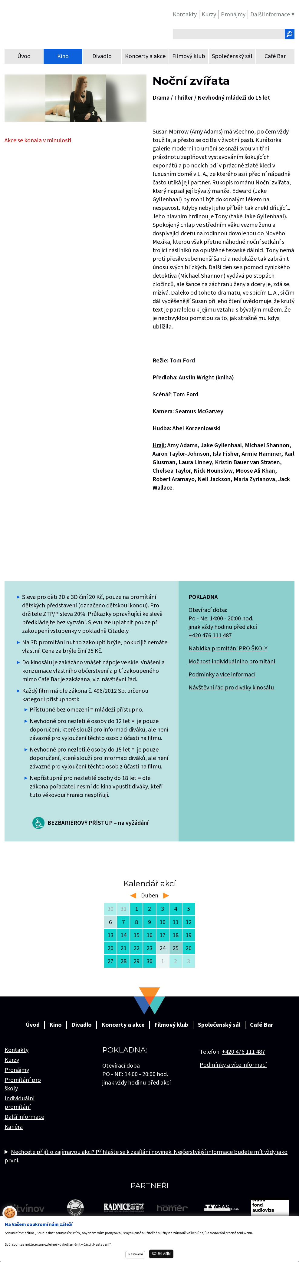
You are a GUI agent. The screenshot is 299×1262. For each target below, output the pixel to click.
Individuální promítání (19, 1102)
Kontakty (16, 1050)
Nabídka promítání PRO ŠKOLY (228, 648)
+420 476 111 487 (210, 635)
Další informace (24, 1117)
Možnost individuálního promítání (232, 661)
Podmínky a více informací (222, 674)
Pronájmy (17, 1070)
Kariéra (14, 1127)
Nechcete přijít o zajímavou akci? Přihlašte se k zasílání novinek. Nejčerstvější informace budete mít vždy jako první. (146, 1156)
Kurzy (12, 1060)
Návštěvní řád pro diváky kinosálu (231, 687)
